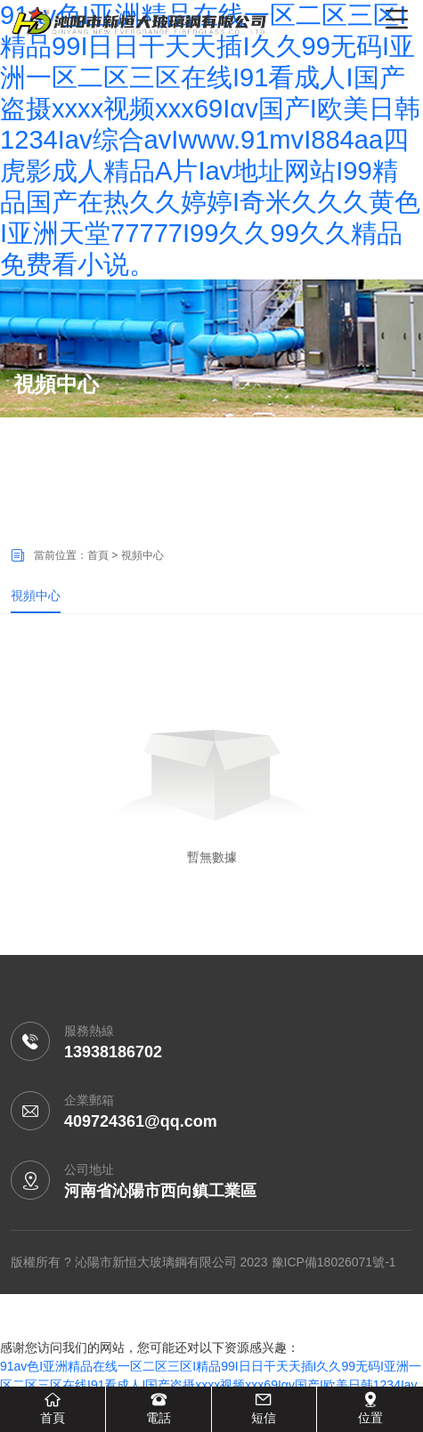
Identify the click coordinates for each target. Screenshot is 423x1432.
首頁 (98, 555)
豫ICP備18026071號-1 (334, 1262)
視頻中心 (36, 595)
